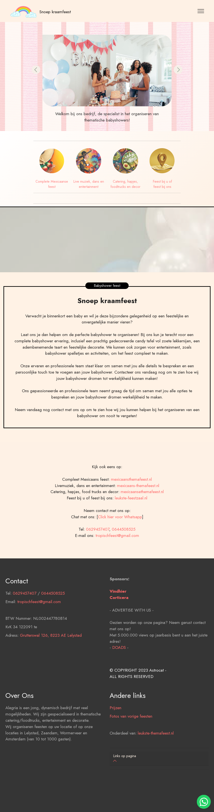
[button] (36, 69)
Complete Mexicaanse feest (52, 184)
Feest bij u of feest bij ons (162, 184)
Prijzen (115, 717)
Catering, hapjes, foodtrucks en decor (125, 184)
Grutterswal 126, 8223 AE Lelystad (51, 645)
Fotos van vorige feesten (131, 726)
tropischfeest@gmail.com (117, 545)
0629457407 (97, 539)
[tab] (159, 759)
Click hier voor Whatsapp (120, 526)
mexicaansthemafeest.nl (131, 489)
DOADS (119, 657)
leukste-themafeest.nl (156, 743)
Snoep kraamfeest (55, 12)
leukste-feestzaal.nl (131, 507)
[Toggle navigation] (201, 11)
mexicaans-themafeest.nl (137, 495)
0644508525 (123, 539)
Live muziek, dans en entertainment (88, 184)
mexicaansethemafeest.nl (142, 501)
